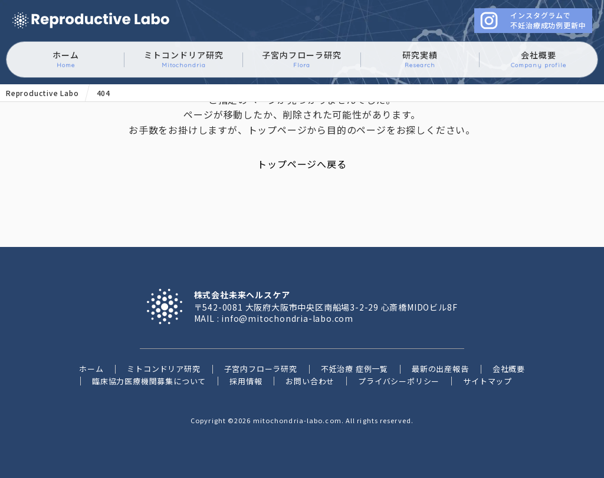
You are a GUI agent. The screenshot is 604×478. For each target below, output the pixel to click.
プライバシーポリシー (398, 381)
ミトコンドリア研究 (184, 59)
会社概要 (538, 59)
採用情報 (245, 381)
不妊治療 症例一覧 (354, 368)
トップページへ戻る (301, 164)
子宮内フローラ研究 (302, 59)
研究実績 (420, 59)
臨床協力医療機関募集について (149, 381)
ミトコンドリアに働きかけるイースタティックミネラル (91, 20)
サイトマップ (487, 381)
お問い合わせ (309, 381)
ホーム (65, 59)
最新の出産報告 (440, 368)
